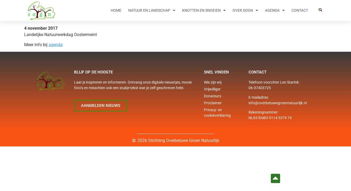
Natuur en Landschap (151, 10)
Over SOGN (245, 10)
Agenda (275, 10)
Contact (300, 10)
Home (116, 10)
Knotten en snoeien (204, 10)
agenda (56, 44)
